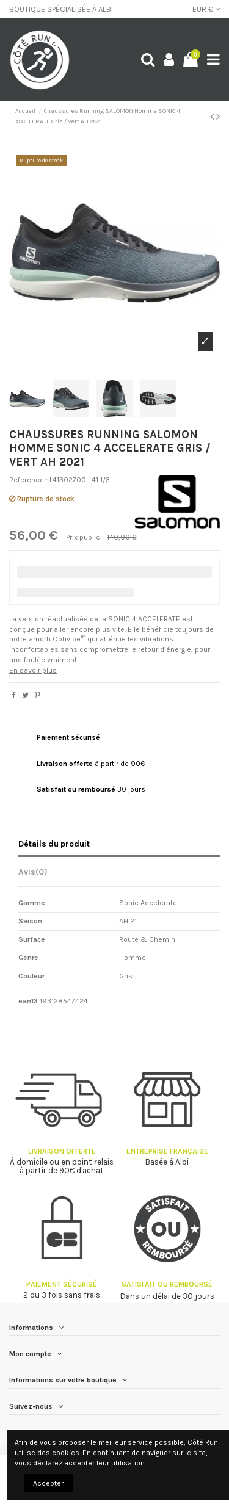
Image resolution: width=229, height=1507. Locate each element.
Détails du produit (54, 843)
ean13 (28, 1001)
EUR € (206, 8)
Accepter (48, 1483)
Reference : (28, 479)
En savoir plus (33, 670)
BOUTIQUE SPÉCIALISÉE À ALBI (61, 8)
